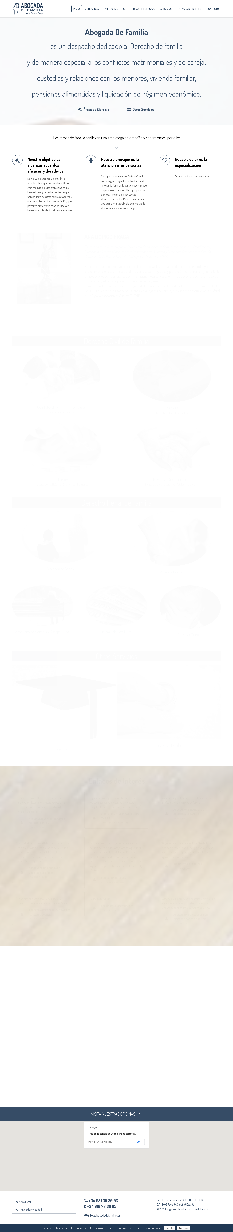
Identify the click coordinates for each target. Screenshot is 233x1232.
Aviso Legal (23, 1202)
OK (138, 1142)
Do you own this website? (100, 1142)
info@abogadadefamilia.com (104, 1216)
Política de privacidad (29, 1210)
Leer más (183, 1228)
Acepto (169, 1228)
